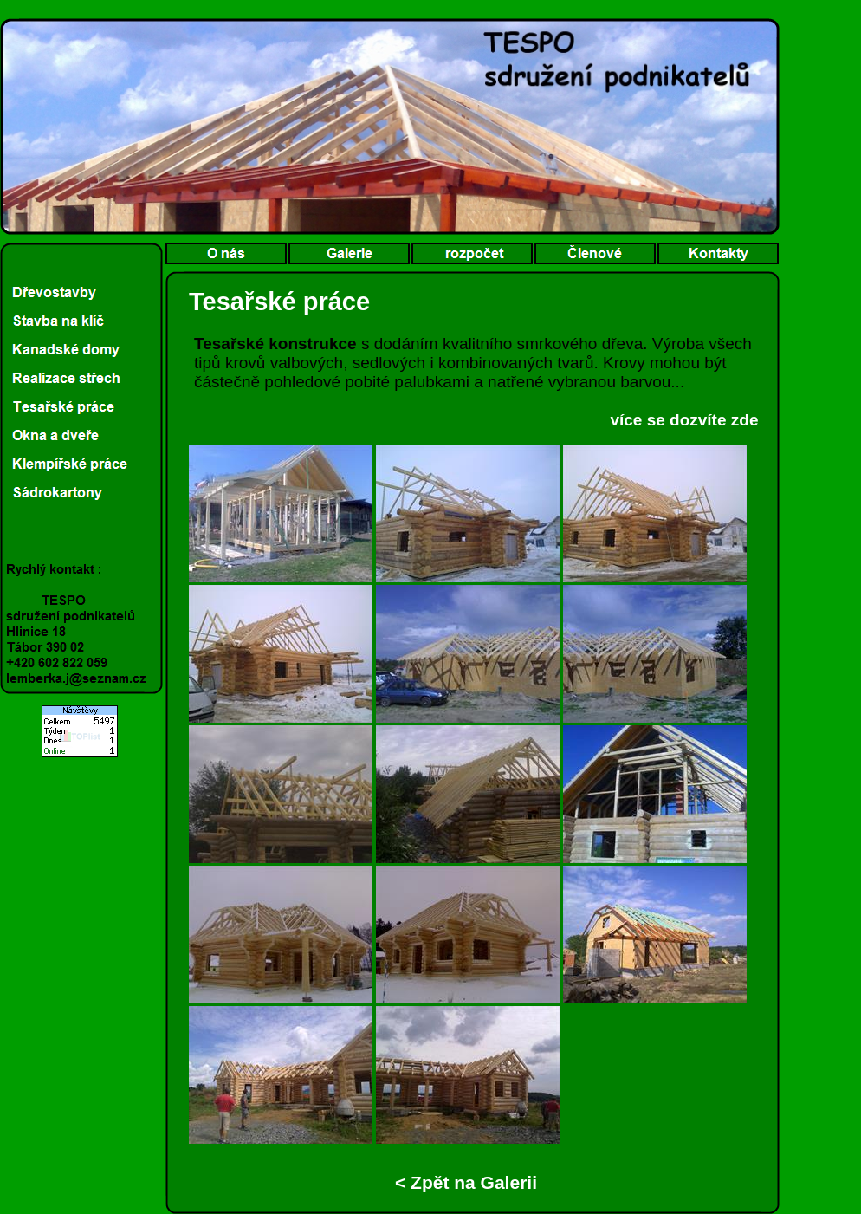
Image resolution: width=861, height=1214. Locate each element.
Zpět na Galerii (471, 1182)
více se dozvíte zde (684, 420)
